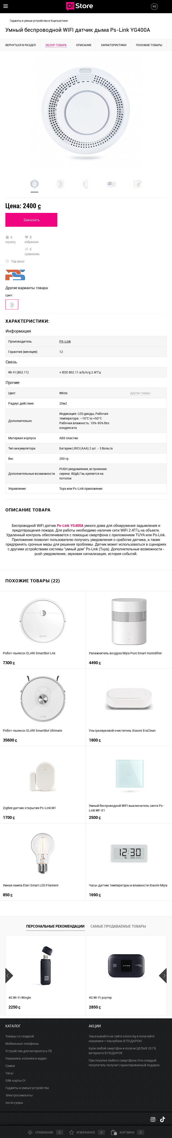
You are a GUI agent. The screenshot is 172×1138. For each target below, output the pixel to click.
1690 (95, 894)
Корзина (127, 1132)
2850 (95, 1007)
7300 (9, 662)
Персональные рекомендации (55, 926)
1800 (95, 740)
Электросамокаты (19, 1095)
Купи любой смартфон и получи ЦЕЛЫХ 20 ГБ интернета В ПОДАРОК (122, 1050)
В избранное (32, 239)
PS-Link (65, 341)
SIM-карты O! (15, 1080)
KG (154, 6)
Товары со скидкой (19, 1036)
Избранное (87, 1132)
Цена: (23, 205)
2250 (14, 1007)
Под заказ (14, 261)
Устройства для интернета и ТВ (28, 1051)
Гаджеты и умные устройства (27, 1088)
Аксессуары (14, 1102)
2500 (95, 817)
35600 (10, 740)
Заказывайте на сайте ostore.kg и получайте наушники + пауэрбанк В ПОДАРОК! (122, 1038)
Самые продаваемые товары (118, 926)
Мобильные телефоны (22, 1043)
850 (8, 894)
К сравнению (32, 251)
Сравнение (45, 1132)
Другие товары (140, 393)
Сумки (10, 1066)
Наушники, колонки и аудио (26, 1058)
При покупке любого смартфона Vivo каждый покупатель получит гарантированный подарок (124, 1062)
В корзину (10, 239)
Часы (9, 1073)
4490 (95, 662)
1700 (9, 817)
